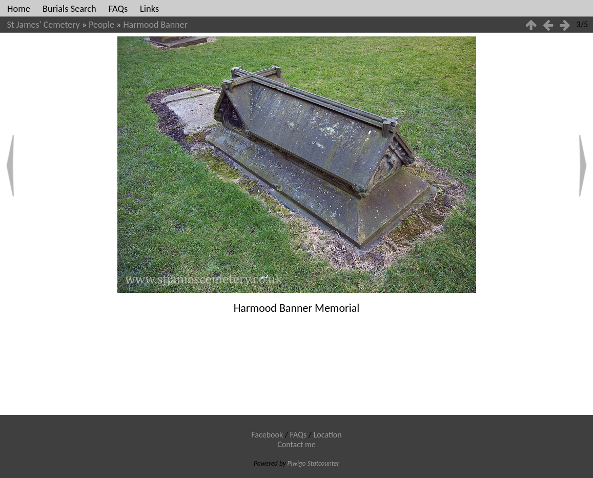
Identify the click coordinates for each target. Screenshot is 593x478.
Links (149, 8)
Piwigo (297, 463)
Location (328, 435)
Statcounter (323, 463)
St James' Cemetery (43, 24)
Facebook (267, 435)
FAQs (118, 8)
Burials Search (69, 8)
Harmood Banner (155, 24)
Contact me (296, 444)
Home (18, 8)
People (101, 24)
